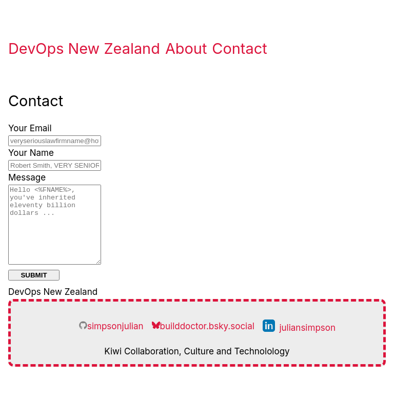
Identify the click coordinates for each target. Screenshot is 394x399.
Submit (34, 290)
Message (27, 177)
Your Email (30, 128)
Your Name (31, 153)
